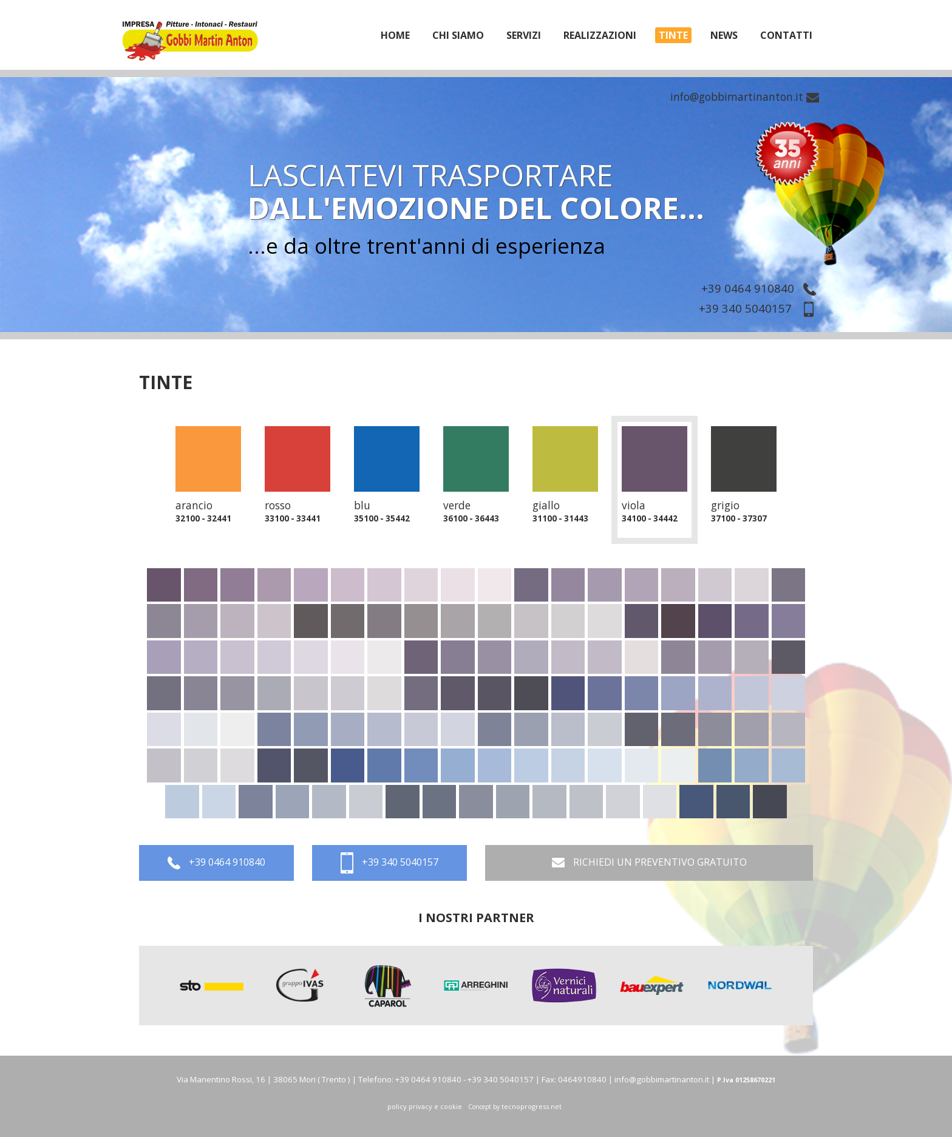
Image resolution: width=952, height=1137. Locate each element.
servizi (523, 35)
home (395, 35)
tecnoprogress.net (531, 1106)
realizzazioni (599, 35)
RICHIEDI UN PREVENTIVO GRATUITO (649, 863)
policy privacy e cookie (424, 1106)
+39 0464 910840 (761, 288)
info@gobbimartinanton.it (744, 96)
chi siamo (458, 35)
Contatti (786, 35)
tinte (673, 35)
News (724, 35)
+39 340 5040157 (760, 308)
